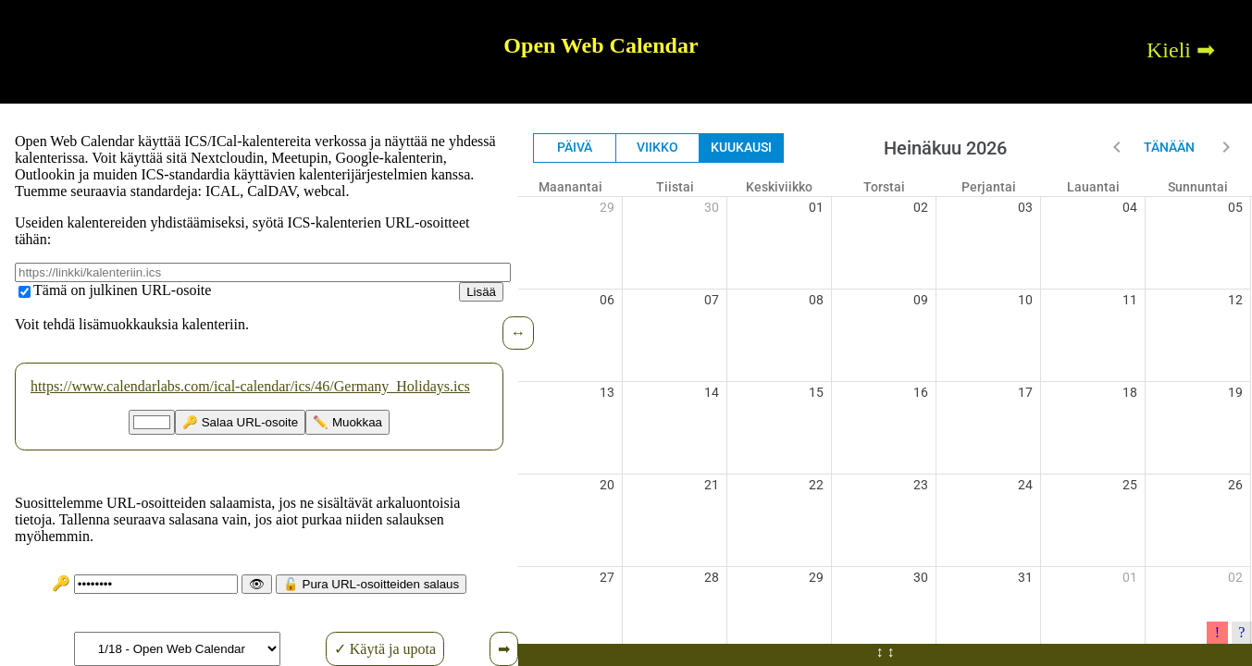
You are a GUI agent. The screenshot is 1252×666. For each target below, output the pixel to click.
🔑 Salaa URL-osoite (240, 422)
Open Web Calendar (600, 45)
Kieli (1169, 50)
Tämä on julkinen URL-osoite (122, 290)
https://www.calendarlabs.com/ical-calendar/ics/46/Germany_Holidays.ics (250, 386)
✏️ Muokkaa (347, 422)
